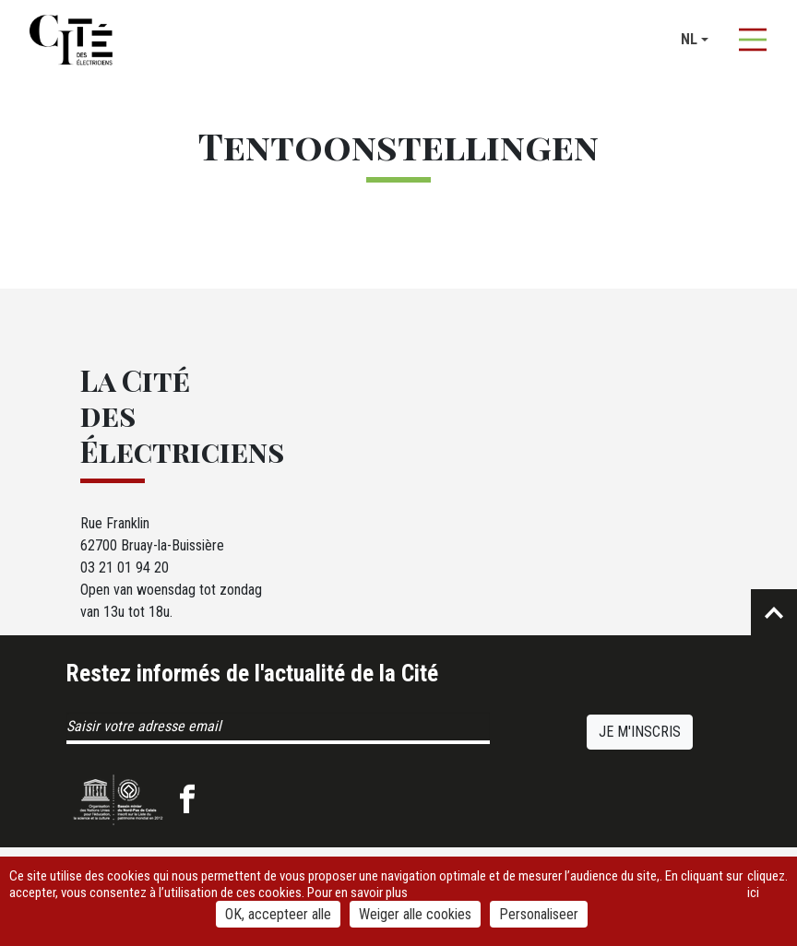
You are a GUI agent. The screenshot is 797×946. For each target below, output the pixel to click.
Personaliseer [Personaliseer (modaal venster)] (538, 914)
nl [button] (689, 39)
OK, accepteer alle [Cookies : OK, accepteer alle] (278, 914)
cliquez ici (766, 884)
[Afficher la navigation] (752, 39)
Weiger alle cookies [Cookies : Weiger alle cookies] (415, 914)
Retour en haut (774, 612)
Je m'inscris (640, 731)
